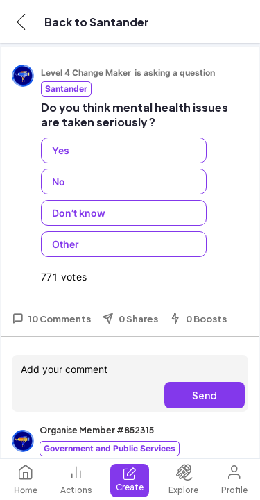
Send (204, 395)
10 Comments (51, 318)
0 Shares (130, 318)
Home (25, 479)
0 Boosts (198, 318)
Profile (234, 479)
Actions (76, 479)
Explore (183, 479)
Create (130, 479)
